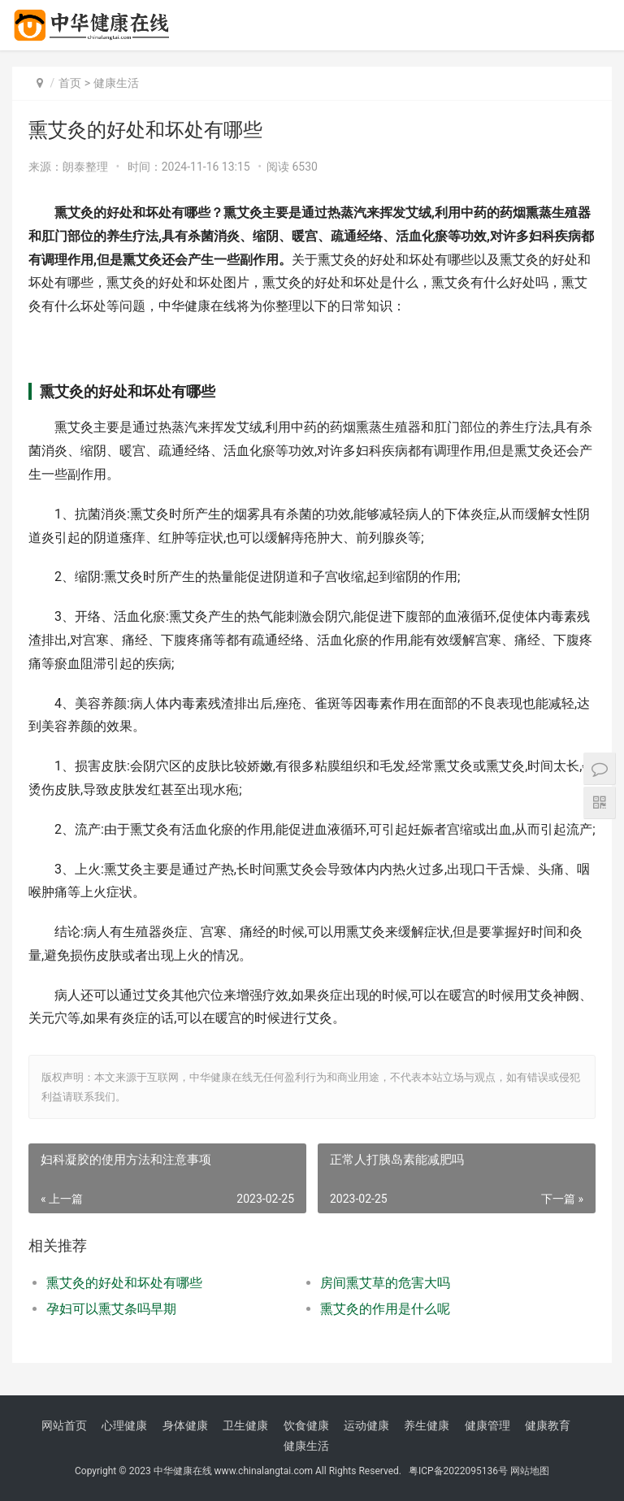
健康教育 (547, 1425)
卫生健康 (245, 1425)
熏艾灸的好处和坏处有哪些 (124, 1283)
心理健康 (124, 1425)
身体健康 (185, 1425)
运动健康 (366, 1425)
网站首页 (64, 1425)
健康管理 (487, 1425)
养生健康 (426, 1425)
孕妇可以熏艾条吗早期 (111, 1309)
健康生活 (116, 82)
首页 (69, 82)
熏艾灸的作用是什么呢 (385, 1309)
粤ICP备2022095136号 (458, 1471)
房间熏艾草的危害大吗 (385, 1283)
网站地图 (529, 1471)
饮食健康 (306, 1425)
